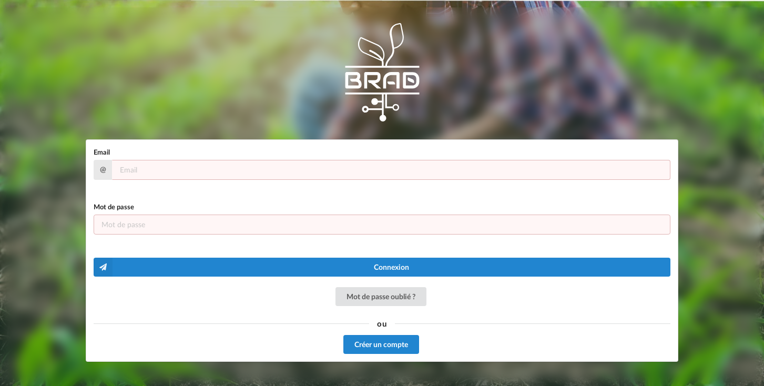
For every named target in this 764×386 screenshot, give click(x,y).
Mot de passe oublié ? (381, 296)
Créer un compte (381, 344)
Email (102, 152)
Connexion (251, 267)
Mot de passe (114, 206)
